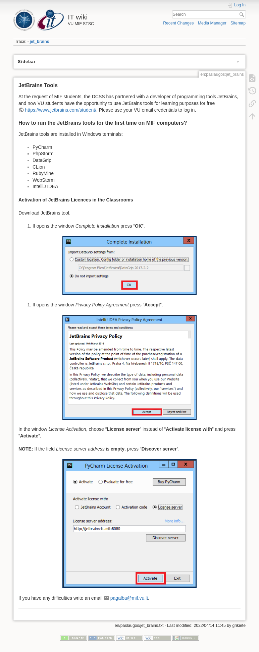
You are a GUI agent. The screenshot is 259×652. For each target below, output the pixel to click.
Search (242, 14)
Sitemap (238, 23)
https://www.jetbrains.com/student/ (60, 110)
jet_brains (39, 41)
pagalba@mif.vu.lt (129, 598)
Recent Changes (178, 23)
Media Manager (212, 23)
